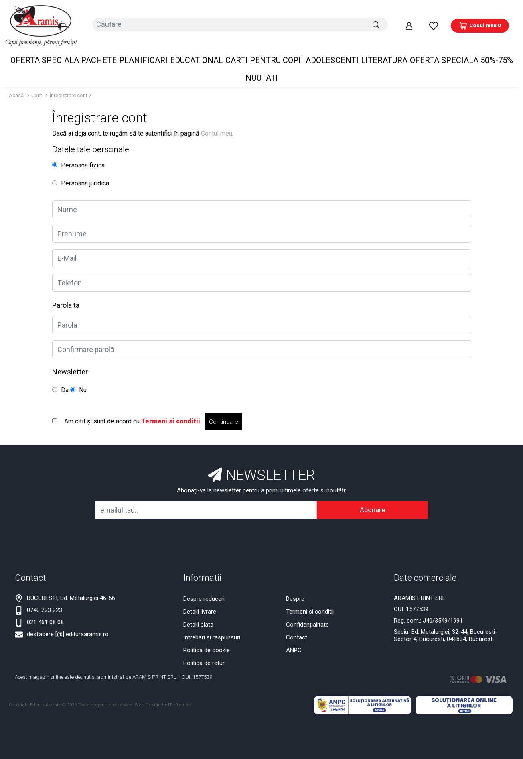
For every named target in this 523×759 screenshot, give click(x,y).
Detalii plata (198, 612)
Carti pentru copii (264, 48)
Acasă (16, 83)
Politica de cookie (206, 638)
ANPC (294, 638)
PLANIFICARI (143, 48)
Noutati (261, 66)
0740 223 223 (44, 598)
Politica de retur (204, 651)
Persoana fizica (78, 153)
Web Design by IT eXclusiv (163, 693)
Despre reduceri (204, 586)
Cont (36, 83)
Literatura (384, 48)
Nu (78, 378)
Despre (295, 586)
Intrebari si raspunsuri (211, 625)
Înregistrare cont (68, 83)
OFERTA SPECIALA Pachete (63, 48)
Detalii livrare (199, 599)
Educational (196, 48)
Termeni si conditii (310, 599)
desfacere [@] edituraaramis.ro (68, 622)
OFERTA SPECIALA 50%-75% (461, 48)
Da (60, 378)
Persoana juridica (80, 171)
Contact (296, 625)
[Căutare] (376, 19)
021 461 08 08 (45, 610)
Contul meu (216, 121)
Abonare (372, 498)
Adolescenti (332, 48)
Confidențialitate (307, 612)
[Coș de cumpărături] (480, 19)
